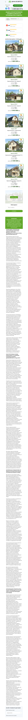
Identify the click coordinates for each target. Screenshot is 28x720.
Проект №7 (14, 128)
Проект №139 (14, 153)
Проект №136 (14, 79)
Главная (7, 18)
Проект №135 (14, 54)
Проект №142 (14, 179)
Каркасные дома (14, 18)
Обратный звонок (18, 5)
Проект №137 (14, 104)
